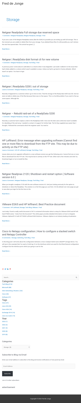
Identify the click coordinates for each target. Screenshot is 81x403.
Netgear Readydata (17, 35)
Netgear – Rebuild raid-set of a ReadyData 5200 (28, 113)
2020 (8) (4, 331)
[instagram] (3, 269)
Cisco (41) (5, 303)
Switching (20, 238)
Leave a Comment (8, 89)
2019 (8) (4, 334)
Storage (38, 35)
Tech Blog (32, 62)
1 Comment (6, 35)
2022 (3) (4, 325)
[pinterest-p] (10, 269)
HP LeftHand (21, 150)
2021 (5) (4, 328)
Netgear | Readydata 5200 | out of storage (25, 86)
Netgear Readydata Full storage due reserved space (30, 32)
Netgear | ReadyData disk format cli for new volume (30, 59)
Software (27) (6, 297)
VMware (35, 207)
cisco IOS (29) (6, 306)
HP (16, 150)
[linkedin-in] (8, 269)
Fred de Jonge (12, 3)
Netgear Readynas (30, 35)
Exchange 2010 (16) (8, 312)
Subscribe (7, 373)
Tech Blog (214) (7, 284)
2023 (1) (4, 321)
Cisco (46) (5, 294)
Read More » (6, 49)
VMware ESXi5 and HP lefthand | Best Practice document (33, 204)
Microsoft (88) (6, 287)
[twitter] (6, 269)
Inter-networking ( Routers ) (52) (12, 290)
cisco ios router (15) (8, 316)
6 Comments (6, 238)
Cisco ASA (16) (7, 309)
